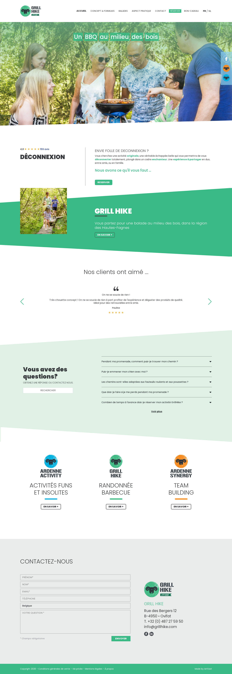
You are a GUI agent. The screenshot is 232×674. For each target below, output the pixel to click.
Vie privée (77, 668)
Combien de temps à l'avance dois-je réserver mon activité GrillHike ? (142, 402)
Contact (160, 10)
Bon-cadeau (191, 10)
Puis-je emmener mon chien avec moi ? (125, 371)
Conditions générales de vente (54, 668)
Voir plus (156, 411)
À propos (109, 668)
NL (209, 11)
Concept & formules (103, 10)
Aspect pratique (141, 10)
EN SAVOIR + (51, 506)
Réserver (175, 10)
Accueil (81, 10)
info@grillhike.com (160, 626)
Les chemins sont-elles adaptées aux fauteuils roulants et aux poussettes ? (145, 382)
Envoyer (121, 638)
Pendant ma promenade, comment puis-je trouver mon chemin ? (140, 361)
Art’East (208, 668)
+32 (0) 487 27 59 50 (165, 621)
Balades (123, 10)
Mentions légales (93, 668)
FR (204, 11)
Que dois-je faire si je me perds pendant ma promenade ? (135, 392)
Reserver (104, 182)
